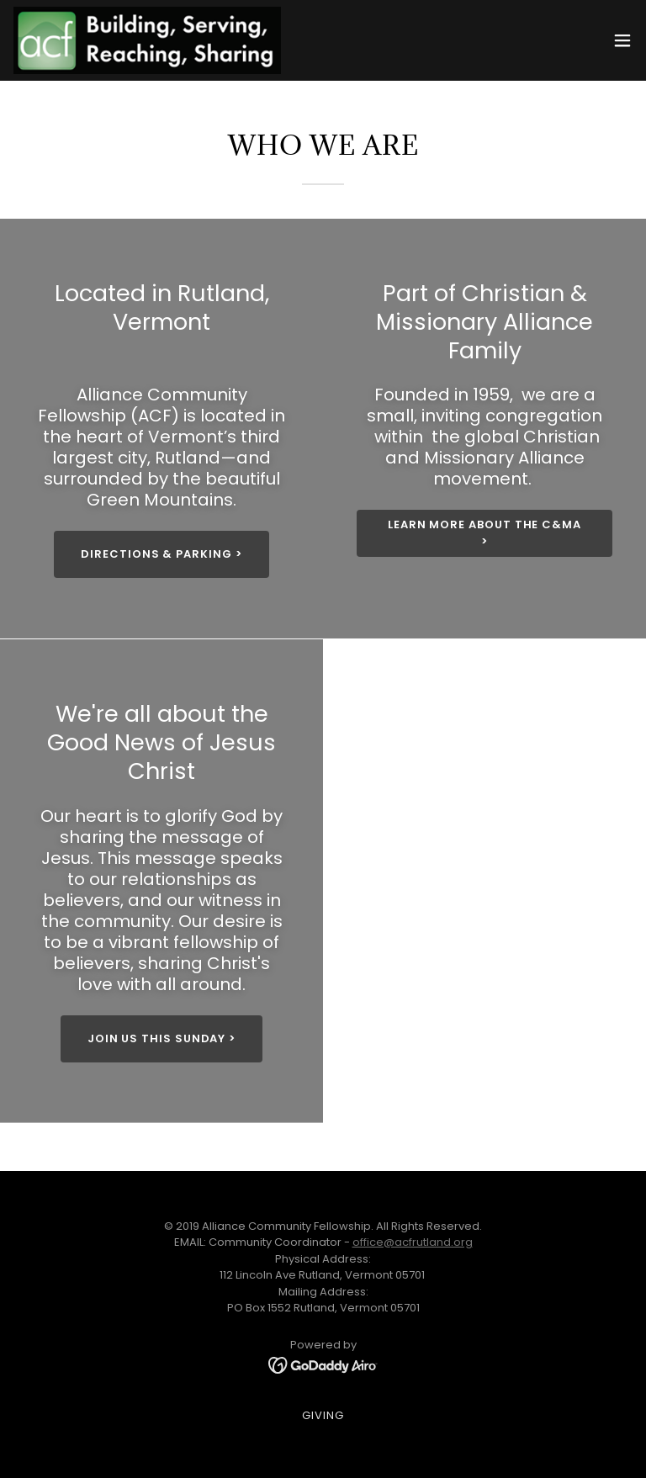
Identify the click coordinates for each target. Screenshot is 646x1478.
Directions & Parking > (161, 554)
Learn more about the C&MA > (484, 533)
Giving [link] (323, 1415)
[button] (622, 40)
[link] (147, 40)
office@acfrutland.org (412, 1242)
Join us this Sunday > (161, 1038)
